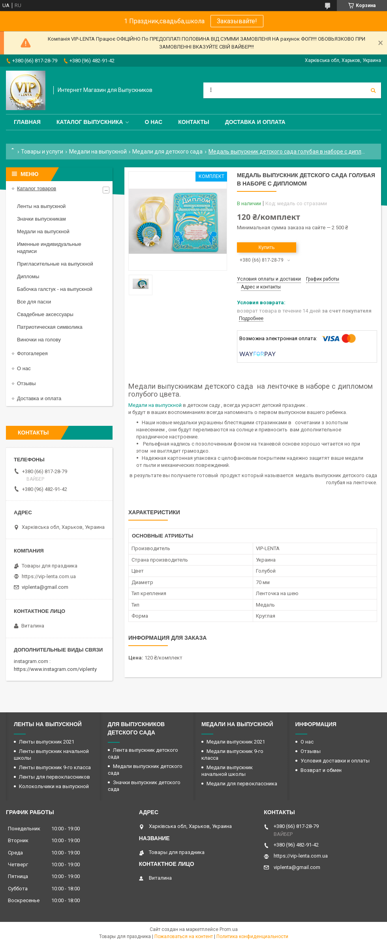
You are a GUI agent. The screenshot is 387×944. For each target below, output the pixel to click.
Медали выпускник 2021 (236, 742)
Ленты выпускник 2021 (46, 742)
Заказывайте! (237, 21)
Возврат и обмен (321, 770)
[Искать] (373, 90)
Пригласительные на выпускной (55, 264)
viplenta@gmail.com (45, 587)
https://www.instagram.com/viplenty (55, 669)
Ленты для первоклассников (54, 777)
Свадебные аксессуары (45, 314)
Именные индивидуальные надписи (49, 247)
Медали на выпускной (98, 151)
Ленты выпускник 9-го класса (55, 767)
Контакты (193, 122)
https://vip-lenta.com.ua (49, 576)
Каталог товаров (36, 188)
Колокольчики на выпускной (54, 786)
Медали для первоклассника (242, 784)
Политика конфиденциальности (252, 936)
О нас (153, 122)
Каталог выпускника (89, 122)
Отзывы (26, 383)
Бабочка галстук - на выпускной (54, 289)
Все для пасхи (34, 302)
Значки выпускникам (41, 219)
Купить (266, 247)
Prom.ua (229, 929)
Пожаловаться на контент (183, 936)
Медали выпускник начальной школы (227, 770)
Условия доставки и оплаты (335, 761)
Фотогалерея (32, 353)
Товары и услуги (42, 151)
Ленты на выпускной (41, 206)
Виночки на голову (39, 340)
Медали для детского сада (167, 151)
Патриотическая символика (50, 327)
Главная (27, 122)
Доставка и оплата (255, 122)
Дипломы (28, 276)
